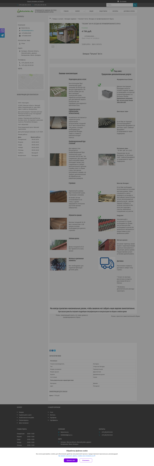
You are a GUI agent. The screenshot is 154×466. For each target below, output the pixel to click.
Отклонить (85, 460)
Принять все (71, 460)
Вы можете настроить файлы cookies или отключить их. (76, 456)
